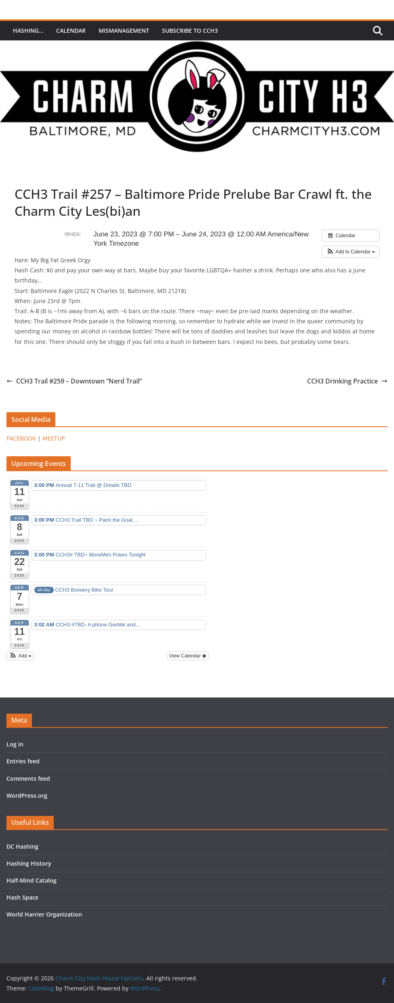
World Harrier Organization (44, 914)
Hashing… (28, 30)
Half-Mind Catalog (31, 880)
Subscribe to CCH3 (190, 30)
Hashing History (28, 863)
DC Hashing (22, 846)
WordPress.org (26, 795)
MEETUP (53, 438)
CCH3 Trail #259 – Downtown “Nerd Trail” (74, 381)
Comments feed (28, 778)
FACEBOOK (21, 438)
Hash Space (22, 897)
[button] (350, 251)
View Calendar (187, 656)
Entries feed (23, 761)
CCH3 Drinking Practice (347, 381)
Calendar (71, 30)
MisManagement (124, 30)
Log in (14, 744)
